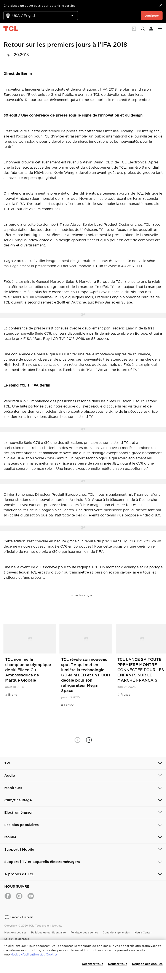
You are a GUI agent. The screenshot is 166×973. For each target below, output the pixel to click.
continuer (151, 16)
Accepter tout (92, 964)
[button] (89, 740)
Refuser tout (117, 964)
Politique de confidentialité (48, 932)
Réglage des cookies (147, 964)
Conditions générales (116, 932)
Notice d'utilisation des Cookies (34, 954)
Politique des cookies (84, 932)
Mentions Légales (15, 932)
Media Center (143, 932)
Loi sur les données (16, 938)
